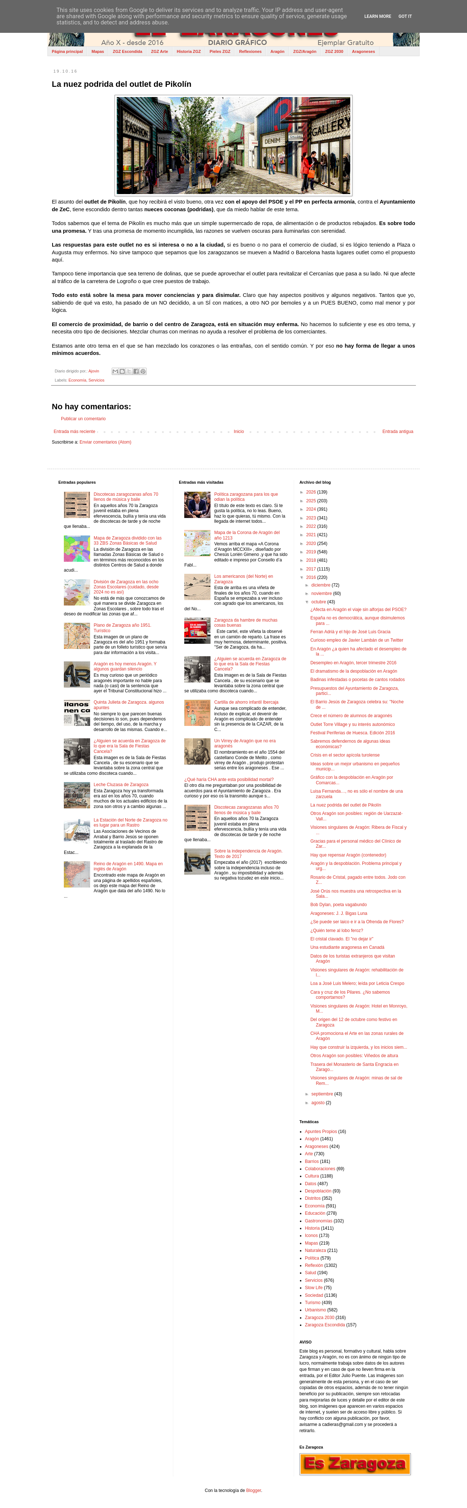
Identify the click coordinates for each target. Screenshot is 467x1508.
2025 (311, 500)
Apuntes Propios (321, 1131)
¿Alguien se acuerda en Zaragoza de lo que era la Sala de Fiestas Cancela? (130, 746)
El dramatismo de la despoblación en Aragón (353, 671)
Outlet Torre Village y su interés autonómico (352, 724)
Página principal (67, 51)
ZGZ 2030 (334, 51)
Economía (77, 380)
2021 (311, 534)
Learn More (377, 16)
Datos (310, 1183)
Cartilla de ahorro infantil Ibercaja (246, 702)
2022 (311, 526)
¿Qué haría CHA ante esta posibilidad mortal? (229, 779)
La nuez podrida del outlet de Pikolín (345, 805)
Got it (405, 16)
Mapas (98, 51)
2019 (311, 551)
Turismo (313, 1302)
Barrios (312, 1161)
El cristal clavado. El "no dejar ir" (342, 938)
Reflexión (314, 1265)
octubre (319, 601)
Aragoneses (363, 51)
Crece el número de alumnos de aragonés (351, 715)
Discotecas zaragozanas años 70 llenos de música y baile (126, 497)
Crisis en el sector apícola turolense (345, 755)
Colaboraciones (320, 1168)
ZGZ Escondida (127, 51)
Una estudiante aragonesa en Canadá (347, 947)
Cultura (312, 1176)
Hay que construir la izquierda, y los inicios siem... (358, 1047)
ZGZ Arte (159, 51)
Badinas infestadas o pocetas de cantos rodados (357, 679)
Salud (310, 1272)
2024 (311, 509)
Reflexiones (250, 51)
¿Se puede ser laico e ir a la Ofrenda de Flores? (357, 921)
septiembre (323, 1094)
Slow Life (314, 1287)
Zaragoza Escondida (325, 1324)
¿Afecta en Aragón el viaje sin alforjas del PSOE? (358, 609)
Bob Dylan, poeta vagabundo (338, 904)
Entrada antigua (397, 431)
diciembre (322, 585)
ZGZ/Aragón (305, 51)
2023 (311, 518)
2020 (311, 543)
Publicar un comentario (83, 418)
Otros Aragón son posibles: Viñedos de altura (354, 1055)
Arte (309, 1153)
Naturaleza (315, 1250)
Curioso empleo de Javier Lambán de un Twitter (357, 640)
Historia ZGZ (189, 51)
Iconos (311, 1235)
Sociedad (314, 1295)
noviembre (322, 593)
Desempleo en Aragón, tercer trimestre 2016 (353, 662)
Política (312, 1258)
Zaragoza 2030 (320, 1317)
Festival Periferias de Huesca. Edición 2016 (352, 732)
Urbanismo (315, 1309)
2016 (311, 577)
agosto (319, 1102)
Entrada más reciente (74, 431)
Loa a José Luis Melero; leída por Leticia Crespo (357, 983)
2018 (311, 560)
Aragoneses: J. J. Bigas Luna (338, 913)
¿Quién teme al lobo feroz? (336, 930)
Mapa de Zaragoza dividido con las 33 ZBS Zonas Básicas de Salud (128, 540)
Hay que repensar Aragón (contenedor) (348, 855)
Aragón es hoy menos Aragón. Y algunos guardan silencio (125, 666)
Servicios (96, 380)
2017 (311, 569)
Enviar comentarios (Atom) (105, 442)
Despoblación (318, 1191)
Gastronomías (318, 1220)
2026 (311, 492)
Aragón (277, 51)
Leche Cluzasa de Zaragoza (121, 784)
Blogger (253, 1490)
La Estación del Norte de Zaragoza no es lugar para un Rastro (130, 822)
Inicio (239, 431)
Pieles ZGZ (220, 51)
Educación (315, 1213)
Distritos (313, 1198)
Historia (312, 1228)
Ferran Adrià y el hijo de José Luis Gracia (350, 631)
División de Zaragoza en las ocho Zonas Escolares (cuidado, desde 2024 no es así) (126, 587)
